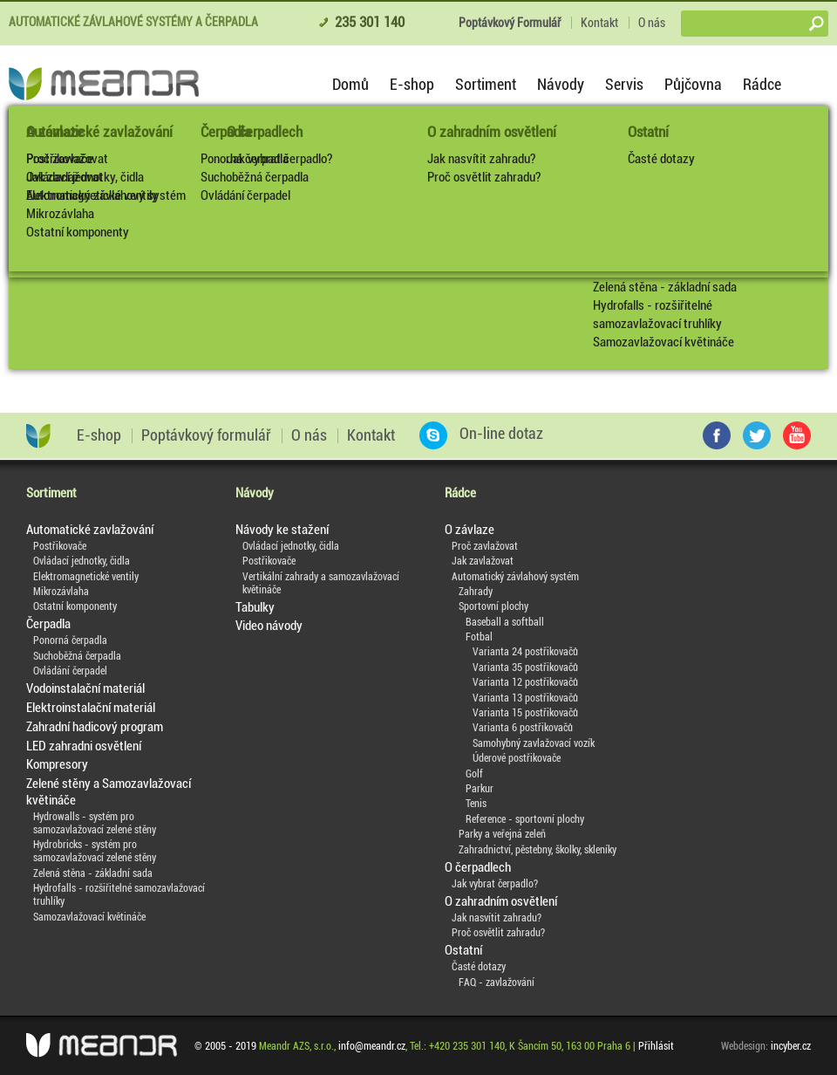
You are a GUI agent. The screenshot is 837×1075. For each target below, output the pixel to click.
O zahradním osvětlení (491, 131)
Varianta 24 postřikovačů (525, 652)
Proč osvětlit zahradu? (484, 177)
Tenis (476, 804)
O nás (651, 23)
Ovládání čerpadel (245, 195)
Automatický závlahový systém (515, 577)
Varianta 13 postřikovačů (525, 698)
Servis (624, 84)
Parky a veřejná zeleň (502, 834)
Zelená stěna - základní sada (665, 287)
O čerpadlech (478, 867)
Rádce (762, 84)
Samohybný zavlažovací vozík (534, 743)
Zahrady (476, 591)
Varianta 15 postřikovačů (525, 713)
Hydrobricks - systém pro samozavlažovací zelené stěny (94, 851)
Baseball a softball (505, 622)
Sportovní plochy (493, 606)
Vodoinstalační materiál (85, 688)
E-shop (412, 84)
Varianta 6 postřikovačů (523, 728)
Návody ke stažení (282, 530)
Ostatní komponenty (77, 232)
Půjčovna (693, 84)
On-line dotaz (481, 433)
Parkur (479, 789)
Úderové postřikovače (517, 758)
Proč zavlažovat (485, 546)
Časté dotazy (661, 159)
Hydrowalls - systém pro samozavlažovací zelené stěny (94, 823)
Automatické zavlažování (99, 131)
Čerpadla (226, 131)
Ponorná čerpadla (245, 159)
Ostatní (648, 131)
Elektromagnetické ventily (92, 195)
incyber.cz (791, 1046)
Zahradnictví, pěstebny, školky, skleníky (537, 850)
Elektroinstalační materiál (90, 708)
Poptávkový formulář (206, 435)
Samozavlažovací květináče (663, 342)
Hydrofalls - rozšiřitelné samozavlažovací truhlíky (657, 315)
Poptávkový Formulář (510, 23)
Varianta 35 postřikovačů (525, 667)
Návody (560, 84)
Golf (474, 774)
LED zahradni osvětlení (83, 746)
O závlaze (469, 530)
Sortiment (485, 84)
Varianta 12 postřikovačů (525, 682)
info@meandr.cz (371, 1046)
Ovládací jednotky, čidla (85, 177)
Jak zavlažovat (483, 561)
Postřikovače (59, 159)
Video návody (269, 625)
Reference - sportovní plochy (525, 819)
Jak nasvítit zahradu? (481, 159)
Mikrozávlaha (60, 214)
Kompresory (57, 764)
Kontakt (599, 23)
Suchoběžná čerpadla (255, 177)
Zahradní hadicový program (94, 727)
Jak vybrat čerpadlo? (495, 884)
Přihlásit (656, 1046)
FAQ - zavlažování (496, 982)
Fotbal (479, 637)
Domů (350, 84)
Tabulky (255, 607)
